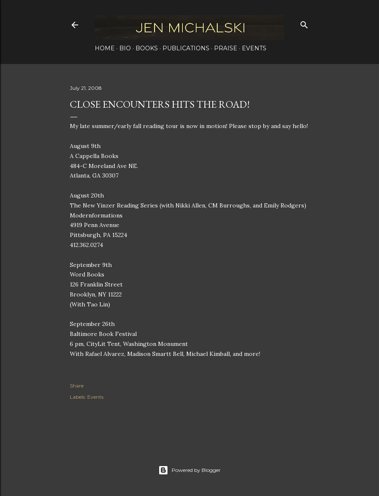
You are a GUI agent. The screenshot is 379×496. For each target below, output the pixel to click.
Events (254, 48)
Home (105, 48)
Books (146, 48)
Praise (225, 48)
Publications (185, 48)
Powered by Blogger (189, 470)
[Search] (304, 23)
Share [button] (77, 385)
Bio (125, 48)
